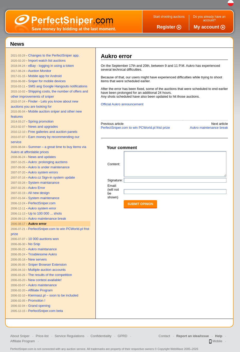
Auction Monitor (39, 71)
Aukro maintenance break (47, 218)
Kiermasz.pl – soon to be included (53, 295)
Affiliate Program (40, 290)
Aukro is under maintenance (49, 167)
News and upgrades (43, 126)
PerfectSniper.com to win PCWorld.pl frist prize (135, 127)
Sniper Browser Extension (47, 264)
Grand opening (39, 306)
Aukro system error (42, 208)
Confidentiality (101, 336)
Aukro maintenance (42, 285)
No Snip (34, 244)
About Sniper (20, 336)
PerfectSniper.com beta (45, 311)
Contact (164, 336)
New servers (37, 259)
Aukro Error (36, 188)
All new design (39, 193)
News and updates (42, 157)
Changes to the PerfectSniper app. (53, 55)
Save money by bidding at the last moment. (74, 29)
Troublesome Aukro (42, 254)
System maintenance (43, 198)
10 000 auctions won (43, 239)
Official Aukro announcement (122, 104)
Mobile (215, 341)
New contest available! (45, 280)
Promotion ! (36, 300)
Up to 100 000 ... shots (45, 213)
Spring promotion (41, 121)
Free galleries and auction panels (53, 132)
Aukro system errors (43, 172)
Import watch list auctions (47, 60)
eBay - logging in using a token (51, 66)
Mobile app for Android (45, 76)
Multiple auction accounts (47, 270)
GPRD (122, 336)
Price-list (42, 336)
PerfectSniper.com (41, 203)
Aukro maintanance (42, 249)
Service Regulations (69, 336)
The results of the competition (50, 275)
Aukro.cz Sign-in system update (51, 177)
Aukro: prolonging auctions (48, 162)
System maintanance (43, 182)
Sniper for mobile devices (47, 81)
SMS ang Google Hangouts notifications (58, 86)
